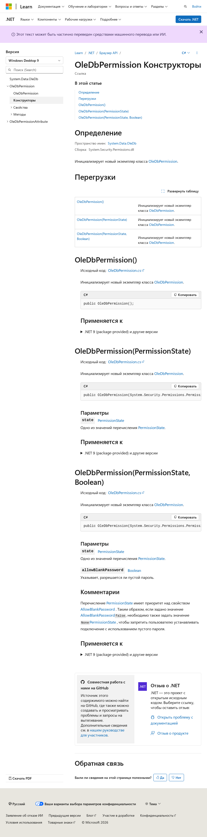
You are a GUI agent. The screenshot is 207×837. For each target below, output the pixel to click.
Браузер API (108, 52)
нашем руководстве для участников (102, 732)
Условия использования (24, 822)
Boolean (134, 570)
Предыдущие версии (65, 815)
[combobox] (34, 60)
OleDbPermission (163, 161)
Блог (89, 815)
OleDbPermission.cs (124, 270)
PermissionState (111, 420)
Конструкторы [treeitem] (24, 100)
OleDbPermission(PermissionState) (104, 111)
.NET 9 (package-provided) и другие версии (121, 331)
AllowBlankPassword (97, 609)
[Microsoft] (9, 6)
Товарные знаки (60, 822)
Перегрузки (87, 98)
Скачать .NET (188, 19)
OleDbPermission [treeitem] (25, 93)
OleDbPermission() (92, 104)
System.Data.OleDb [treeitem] (24, 79)
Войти (196, 6)
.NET (91, 52)
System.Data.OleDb (122, 143)
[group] (140, 395)
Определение (89, 92)
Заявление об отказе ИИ (24, 815)
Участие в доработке (118, 815)
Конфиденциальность (156, 815)
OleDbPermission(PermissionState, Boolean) (110, 117)
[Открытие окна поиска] (185, 6)
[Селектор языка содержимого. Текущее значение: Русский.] (17, 804)
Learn (79, 52)
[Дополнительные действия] (197, 53)
